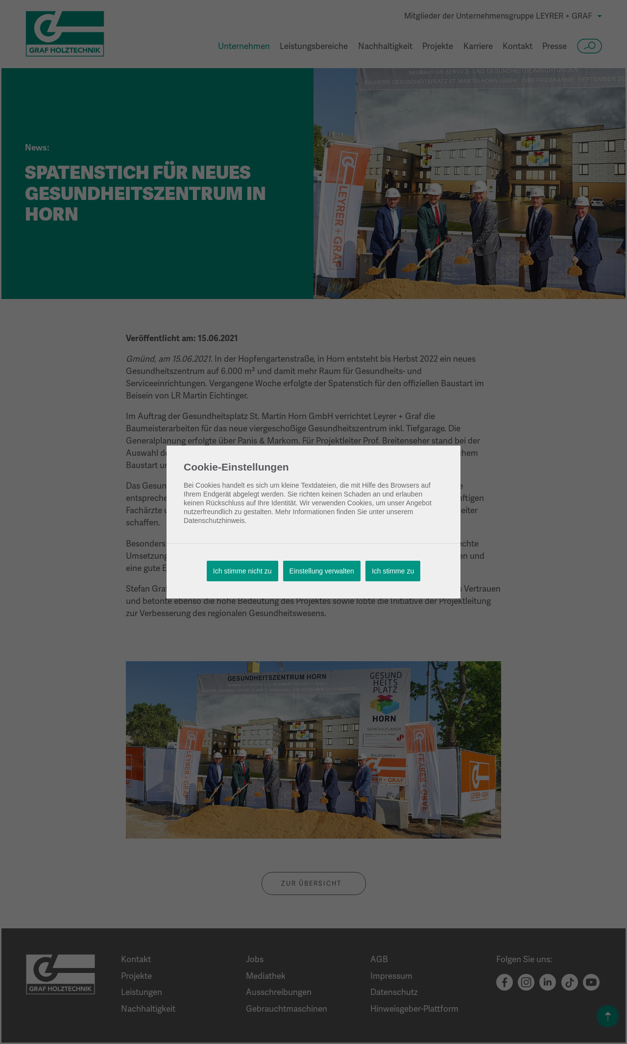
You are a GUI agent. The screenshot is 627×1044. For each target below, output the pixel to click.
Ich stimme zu (393, 571)
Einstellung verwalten (321, 571)
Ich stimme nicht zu (242, 571)
